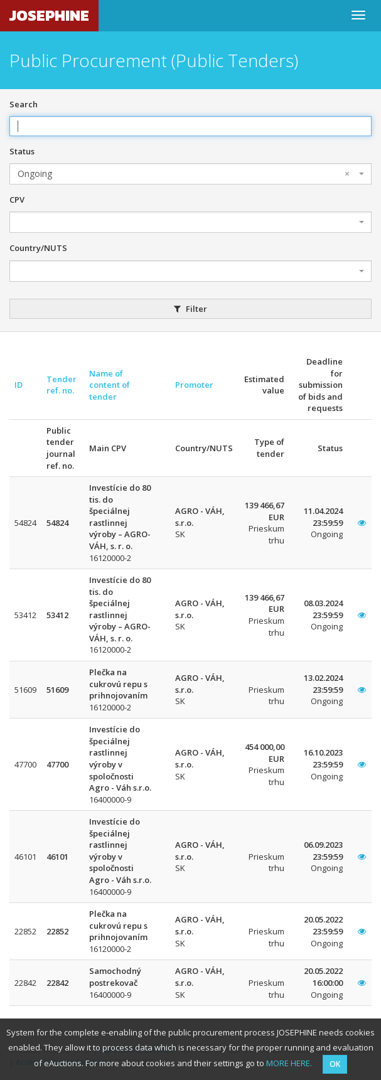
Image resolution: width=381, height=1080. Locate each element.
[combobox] (190, 173)
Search (23, 104)
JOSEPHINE (49, 15)
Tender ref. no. (61, 385)
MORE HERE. (289, 1063)
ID (18, 384)
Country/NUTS (38, 248)
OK (335, 1064)
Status (22, 151)
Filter (190, 308)
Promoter (194, 384)
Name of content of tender (109, 385)
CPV (16, 199)
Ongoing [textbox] (184, 174)
